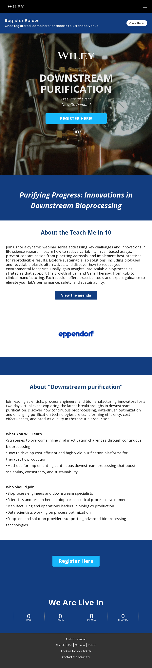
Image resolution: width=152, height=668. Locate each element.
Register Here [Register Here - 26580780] (76, 560)
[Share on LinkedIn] (76, 132)
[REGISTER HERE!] (76, 118)
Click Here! (136, 23)
